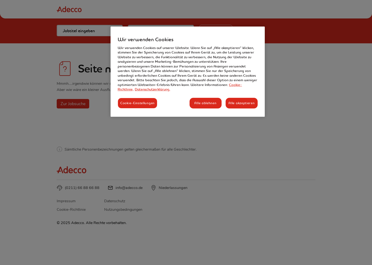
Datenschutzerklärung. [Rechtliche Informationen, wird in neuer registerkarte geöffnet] (152, 89)
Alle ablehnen (205, 103)
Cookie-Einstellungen (137, 103)
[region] (188, 72)
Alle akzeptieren (241, 103)
